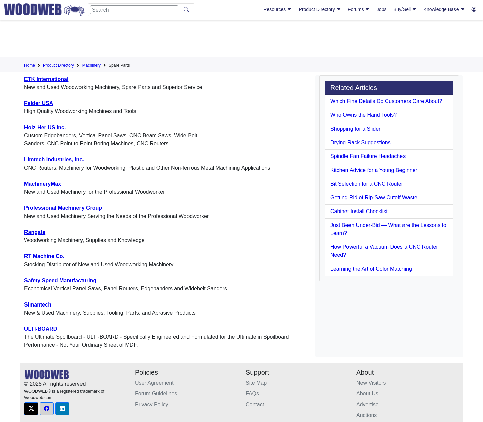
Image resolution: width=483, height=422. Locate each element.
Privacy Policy (151, 404)
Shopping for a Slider (355, 129)
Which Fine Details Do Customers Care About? (386, 101)
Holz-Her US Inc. (45, 127)
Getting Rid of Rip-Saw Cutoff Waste (373, 197)
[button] (31, 408)
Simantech (37, 305)
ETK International (46, 79)
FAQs (252, 393)
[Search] (134, 9)
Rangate (34, 232)
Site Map (256, 383)
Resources (277, 9)
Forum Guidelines (156, 393)
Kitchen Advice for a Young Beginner (373, 170)
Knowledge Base (444, 9)
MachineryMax (42, 184)
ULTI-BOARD (40, 329)
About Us (367, 393)
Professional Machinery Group (63, 208)
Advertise (367, 404)
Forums (359, 9)
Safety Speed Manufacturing (60, 280)
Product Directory (320, 9)
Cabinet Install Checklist (359, 211)
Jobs (382, 9)
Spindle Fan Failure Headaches (368, 156)
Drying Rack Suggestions (360, 142)
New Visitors (371, 383)
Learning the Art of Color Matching (371, 269)
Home (29, 65)
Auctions (366, 415)
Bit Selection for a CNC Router (366, 184)
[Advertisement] (241, 40)
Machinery (91, 65)
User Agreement (154, 383)
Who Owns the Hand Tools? (363, 115)
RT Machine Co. (44, 256)
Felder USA (38, 103)
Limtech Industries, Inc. (54, 159)
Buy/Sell (405, 9)
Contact (255, 404)
